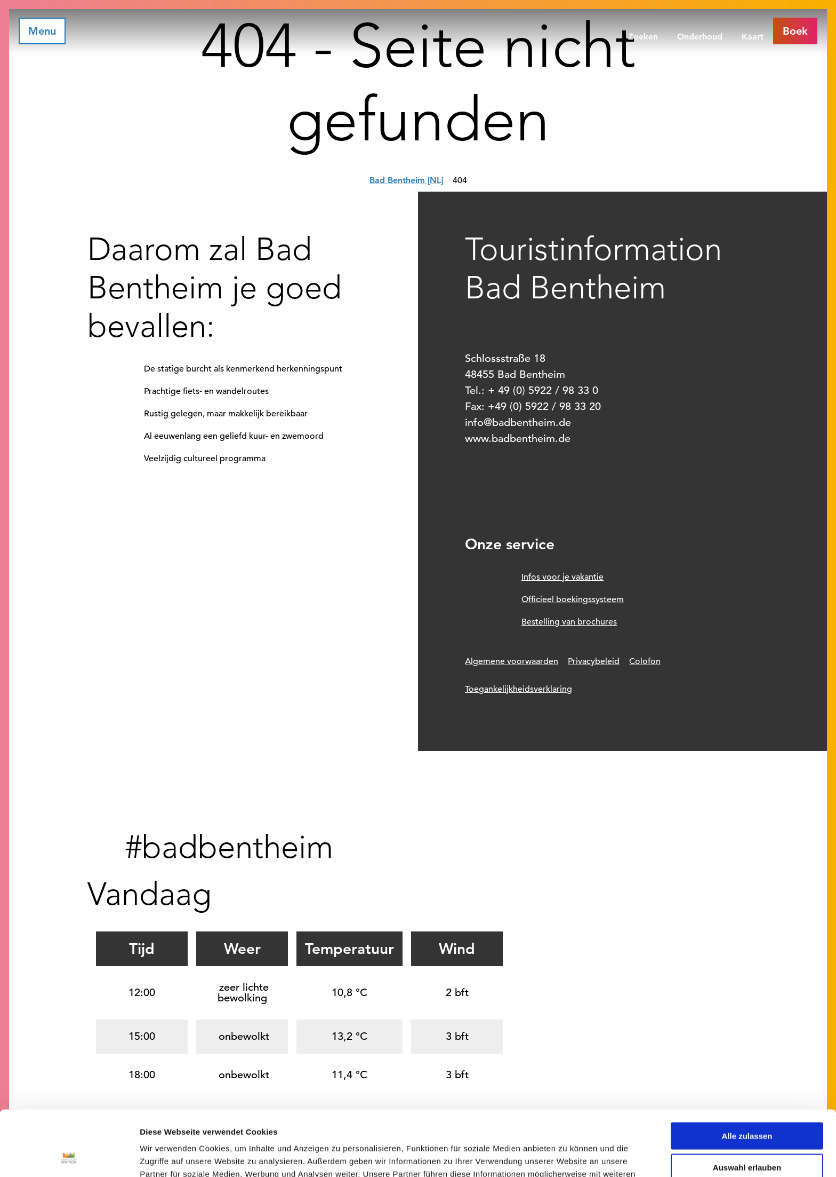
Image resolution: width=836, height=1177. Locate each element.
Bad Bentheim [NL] (406, 180)
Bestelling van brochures (569, 622)
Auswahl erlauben (747, 1102)
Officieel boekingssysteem (572, 599)
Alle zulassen (746, 1070)
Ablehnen (747, 1133)
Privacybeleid (594, 661)
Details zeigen (567, 1155)
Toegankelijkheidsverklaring (518, 689)
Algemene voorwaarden (511, 661)
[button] (795, 31)
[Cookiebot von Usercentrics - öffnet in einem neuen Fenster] (69, 1156)
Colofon (645, 661)
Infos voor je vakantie (562, 577)
